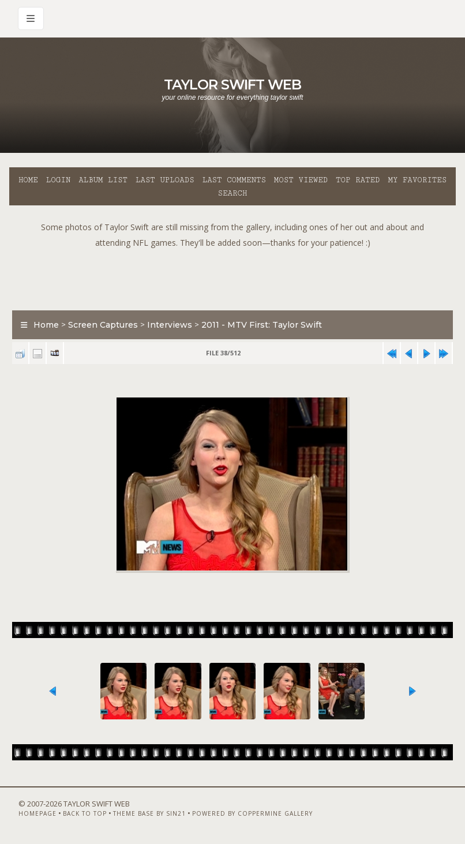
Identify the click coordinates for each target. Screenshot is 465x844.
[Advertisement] (232, 276)
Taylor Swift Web (232, 84)
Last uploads (165, 180)
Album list (102, 180)
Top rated (358, 180)
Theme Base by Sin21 (149, 813)
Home (28, 180)
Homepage (37, 813)
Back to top (85, 813)
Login (58, 180)
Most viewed (301, 180)
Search (232, 193)
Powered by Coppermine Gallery (252, 813)
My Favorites (417, 180)
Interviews (169, 325)
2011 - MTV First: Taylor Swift (261, 325)
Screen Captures (103, 325)
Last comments (234, 180)
